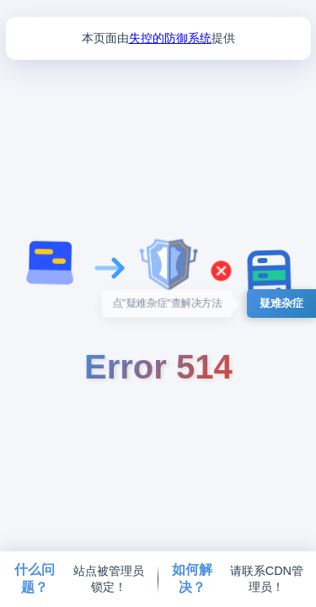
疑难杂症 (281, 303)
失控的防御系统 (170, 38)
